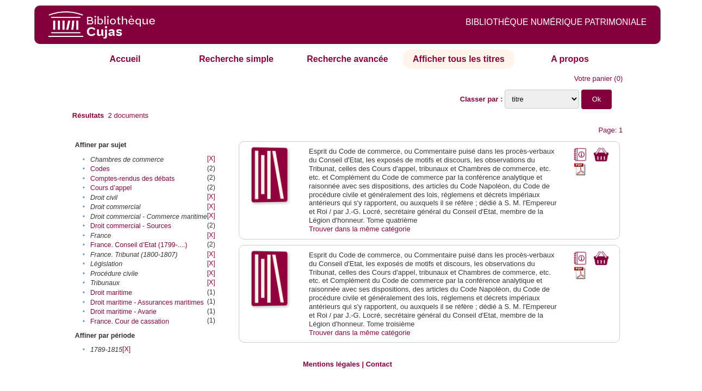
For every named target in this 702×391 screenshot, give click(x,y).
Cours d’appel (111, 188)
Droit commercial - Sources (130, 226)
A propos (570, 59)
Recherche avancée (347, 59)
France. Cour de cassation (129, 321)
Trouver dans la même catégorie (360, 229)
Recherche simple (236, 59)
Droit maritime (111, 293)
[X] (211, 158)
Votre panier (593, 78)
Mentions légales (331, 364)
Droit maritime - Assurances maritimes (147, 302)
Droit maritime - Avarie (123, 312)
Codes (100, 169)
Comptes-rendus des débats (132, 178)
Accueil (125, 59)
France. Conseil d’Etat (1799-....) (138, 245)
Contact (379, 364)
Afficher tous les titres (459, 59)
